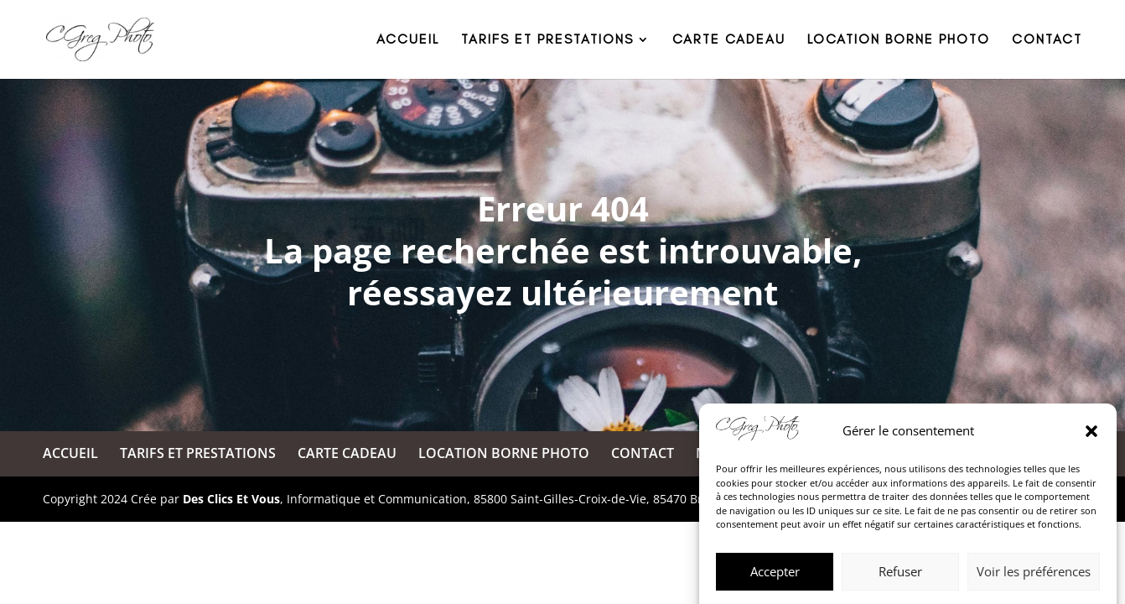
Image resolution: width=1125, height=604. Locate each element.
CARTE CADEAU (728, 40)
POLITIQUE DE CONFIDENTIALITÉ (957, 453)
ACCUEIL (407, 40)
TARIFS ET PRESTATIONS (547, 40)
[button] (1091, 498)
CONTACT (1047, 40)
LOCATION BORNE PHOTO (898, 40)
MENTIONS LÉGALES (762, 453)
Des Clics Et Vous (231, 499)
